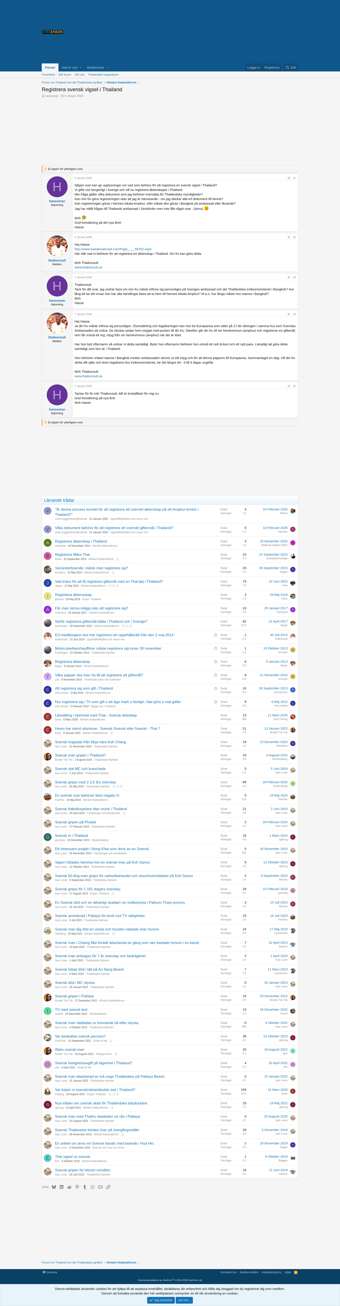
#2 (294, 237)
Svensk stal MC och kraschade (80, 769)
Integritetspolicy (271, 1272)
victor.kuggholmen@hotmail (71, 518)
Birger (284, 625)
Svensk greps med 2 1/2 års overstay (85, 782)
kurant (284, 1013)
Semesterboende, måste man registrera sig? (91, 568)
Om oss (80, 74)
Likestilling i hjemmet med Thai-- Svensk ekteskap (96, 715)
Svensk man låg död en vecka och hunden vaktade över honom (107, 929)
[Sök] (290, 67)
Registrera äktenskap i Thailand (81, 541)
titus (285, 1053)
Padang (59, 1094)
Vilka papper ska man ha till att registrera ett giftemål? (99, 675)
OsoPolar (60, 1040)
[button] (81, 67)
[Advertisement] (244, 31)
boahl (58, 559)
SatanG (283, 946)
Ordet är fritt (100, 1040)
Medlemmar (95, 67)
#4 (294, 314)
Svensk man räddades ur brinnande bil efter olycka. (97, 1023)
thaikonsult (61, 639)
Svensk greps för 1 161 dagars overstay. (88, 889)
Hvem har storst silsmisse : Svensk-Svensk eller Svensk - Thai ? (107, 729)
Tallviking (60, 933)
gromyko (60, 840)
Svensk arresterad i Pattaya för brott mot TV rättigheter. (100, 916)
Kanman (283, 531)
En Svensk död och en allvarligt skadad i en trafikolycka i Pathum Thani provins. (120, 902)
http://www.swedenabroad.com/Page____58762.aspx (113, 249)
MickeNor (282, 745)
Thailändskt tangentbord (103, 74)
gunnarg (283, 892)
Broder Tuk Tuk (279, 732)
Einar (58, 719)
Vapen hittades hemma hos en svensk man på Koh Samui (102, 862)
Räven (284, 513)
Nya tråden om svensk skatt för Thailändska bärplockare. (101, 1103)
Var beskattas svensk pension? (80, 1036)
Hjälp (288, 1272)
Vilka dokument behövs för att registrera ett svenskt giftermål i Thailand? (114, 528)
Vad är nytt (69, 67)
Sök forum (64, 74)
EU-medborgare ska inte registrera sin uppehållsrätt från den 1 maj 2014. (115, 635)
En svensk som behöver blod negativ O (87, 795)
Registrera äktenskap (72, 662)
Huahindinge (280, 786)
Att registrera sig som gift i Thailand (84, 688)
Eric (57, 1161)
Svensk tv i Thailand (71, 836)
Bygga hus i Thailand (103, 706)
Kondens (60, 572)
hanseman (52, 96)
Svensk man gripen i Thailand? (80, 755)
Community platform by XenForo (170, 1280)
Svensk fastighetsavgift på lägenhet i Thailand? (93, 1063)
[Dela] (289, 178)
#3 (294, 277)
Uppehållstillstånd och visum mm (129, 518)
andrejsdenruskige (277, 558)
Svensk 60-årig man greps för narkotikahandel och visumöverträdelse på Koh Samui (124, 876)
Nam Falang (280, 719)
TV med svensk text (71, 1010)
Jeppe (58, 585)
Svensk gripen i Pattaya (74, 996)
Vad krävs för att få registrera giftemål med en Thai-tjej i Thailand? (109, 581)
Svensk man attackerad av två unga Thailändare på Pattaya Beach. (110, 1076)
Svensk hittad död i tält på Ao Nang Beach (89, 969)
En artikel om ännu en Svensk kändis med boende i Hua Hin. (105, 1143)
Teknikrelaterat (100, 840)
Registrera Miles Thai (72, 555)
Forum (50, 67)
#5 (294, 386)
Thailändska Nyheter (103, 652)
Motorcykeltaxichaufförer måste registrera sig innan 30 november (108, 648)
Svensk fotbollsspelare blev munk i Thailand (91, 809)
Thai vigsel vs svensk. (73, 1157)
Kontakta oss (228, 1272)
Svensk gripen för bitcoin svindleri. (83, 1170)
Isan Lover (61, 746)
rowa (285, 585)
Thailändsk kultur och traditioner (102, 679)
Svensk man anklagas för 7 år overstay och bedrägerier (100, 956)
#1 (294, 178)
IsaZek (59, 1013)
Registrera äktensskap (73, 595)
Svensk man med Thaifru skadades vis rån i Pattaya (97, 1116)
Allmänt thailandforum (104, 545)
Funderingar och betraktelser (103, 813)
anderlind (60, 545)
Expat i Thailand (91, 599)
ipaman (59, 599)
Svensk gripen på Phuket (75, 822)
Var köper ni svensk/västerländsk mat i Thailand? (95, 1090)
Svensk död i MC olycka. (75, 983)
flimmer (283, 879)
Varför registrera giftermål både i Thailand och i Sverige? (101, 621)
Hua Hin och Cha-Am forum (108, 1147)
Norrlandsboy (280, 759)
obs (57, 1067)
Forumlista (48, 74)
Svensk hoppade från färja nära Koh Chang (90, 742)
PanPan (59, 799)
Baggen (283, 1160)
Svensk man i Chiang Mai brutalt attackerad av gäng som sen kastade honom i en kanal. (127, 943)
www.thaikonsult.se (88, 267)
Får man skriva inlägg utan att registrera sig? (91, 608)
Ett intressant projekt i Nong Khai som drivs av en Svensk (102, 849)
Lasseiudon (281, 933)
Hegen (284, 571)
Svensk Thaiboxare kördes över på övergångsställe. (97, 1130)
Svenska (50, 1272)
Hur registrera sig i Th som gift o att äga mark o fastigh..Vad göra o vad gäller (118, 702)
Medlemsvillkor (249, 1272)
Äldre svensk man (69, 1050)
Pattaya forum (104, 1054)
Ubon (284, 598)
